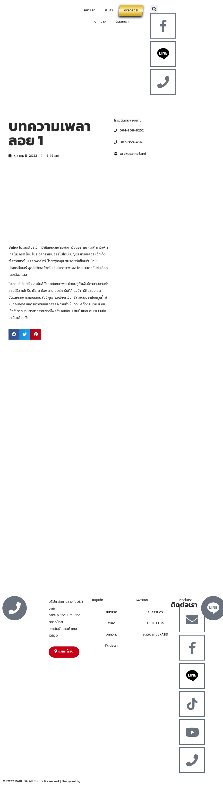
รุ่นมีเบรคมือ (155, 623)
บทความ (100, 21)
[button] (154, 9)
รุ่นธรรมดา (155, 612)
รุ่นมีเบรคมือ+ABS (155, 634)
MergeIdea (89, 781)
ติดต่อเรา (122, 21)
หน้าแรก (89, 10)
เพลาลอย (131, 10)
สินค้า (109, 10)
